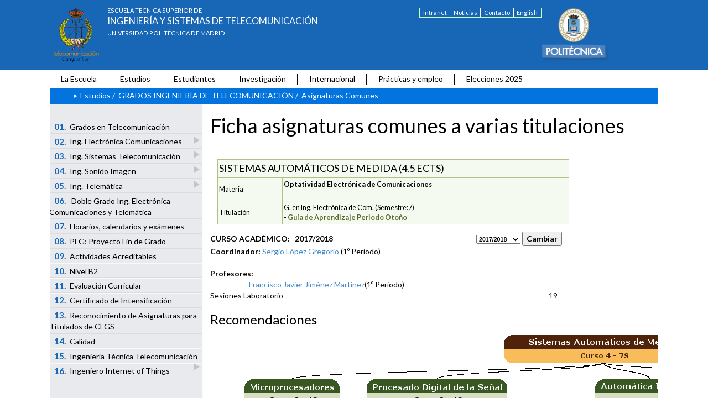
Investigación (262, 78)
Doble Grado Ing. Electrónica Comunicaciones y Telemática (109, 206)
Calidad (75, 341)
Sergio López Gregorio (300, 251)
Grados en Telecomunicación (112, 127)
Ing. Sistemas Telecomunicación (118, 155)
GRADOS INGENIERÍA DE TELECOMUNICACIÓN (206, 95)
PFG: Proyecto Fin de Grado (110, 241)
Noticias (465, 12)
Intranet (435, 12)
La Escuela (79, 78)
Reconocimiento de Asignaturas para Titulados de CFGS (123, 320)
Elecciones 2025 (494, 78)
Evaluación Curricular (98, 286)
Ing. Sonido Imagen (96, 170)
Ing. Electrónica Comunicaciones (119, 141)
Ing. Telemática (89, 185)
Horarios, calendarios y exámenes (119, 226)
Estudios (135, 78)
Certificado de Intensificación (113, 300)
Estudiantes (195, 78)
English (527, 12)
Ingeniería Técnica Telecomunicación (126, 357)
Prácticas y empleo (410, 78)
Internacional (332, 78)
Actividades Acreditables (105, 256)
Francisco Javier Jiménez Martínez (307, 284)
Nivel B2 (76, 271)
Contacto (497, 12)
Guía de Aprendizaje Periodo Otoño (347, 217)
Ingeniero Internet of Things (112, 371)
